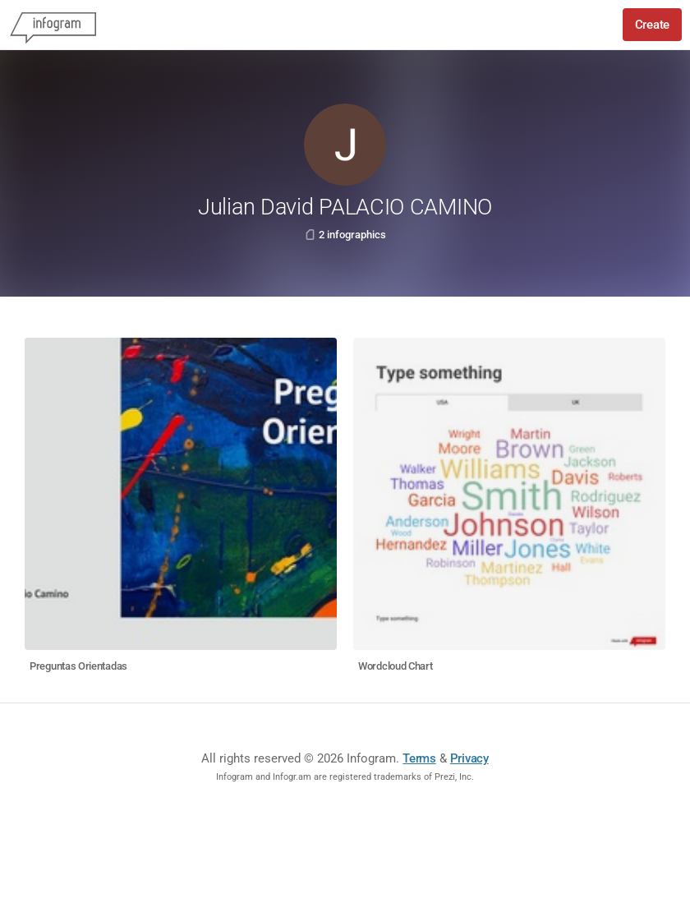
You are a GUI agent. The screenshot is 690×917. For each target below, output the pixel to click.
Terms (419, 758)
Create (652, 24)
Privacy (469, 758)
